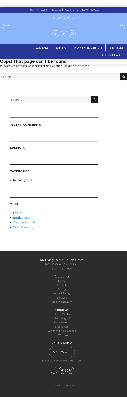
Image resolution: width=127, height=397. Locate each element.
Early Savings (62, 322)
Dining (62, 289)
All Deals (62, 285)
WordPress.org (23, 227)
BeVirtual (70, 385)
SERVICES (116, 47)
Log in (17, 213)
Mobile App (62, 326)
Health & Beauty (62, 301)
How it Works (62, 314)
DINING (61, 47)
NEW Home (61, 335)
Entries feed (21, 217)
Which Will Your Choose (62, 330)
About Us (43, 10)
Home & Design (62, 293)
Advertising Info (71, 10)
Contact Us (56, 10)
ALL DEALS (41, 47)
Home (33, 10)
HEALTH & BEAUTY (110, 55)
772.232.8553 (63, 18)
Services (62, 297)
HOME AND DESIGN (88, 47)
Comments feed (24, 222)
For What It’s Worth (90, 10)
